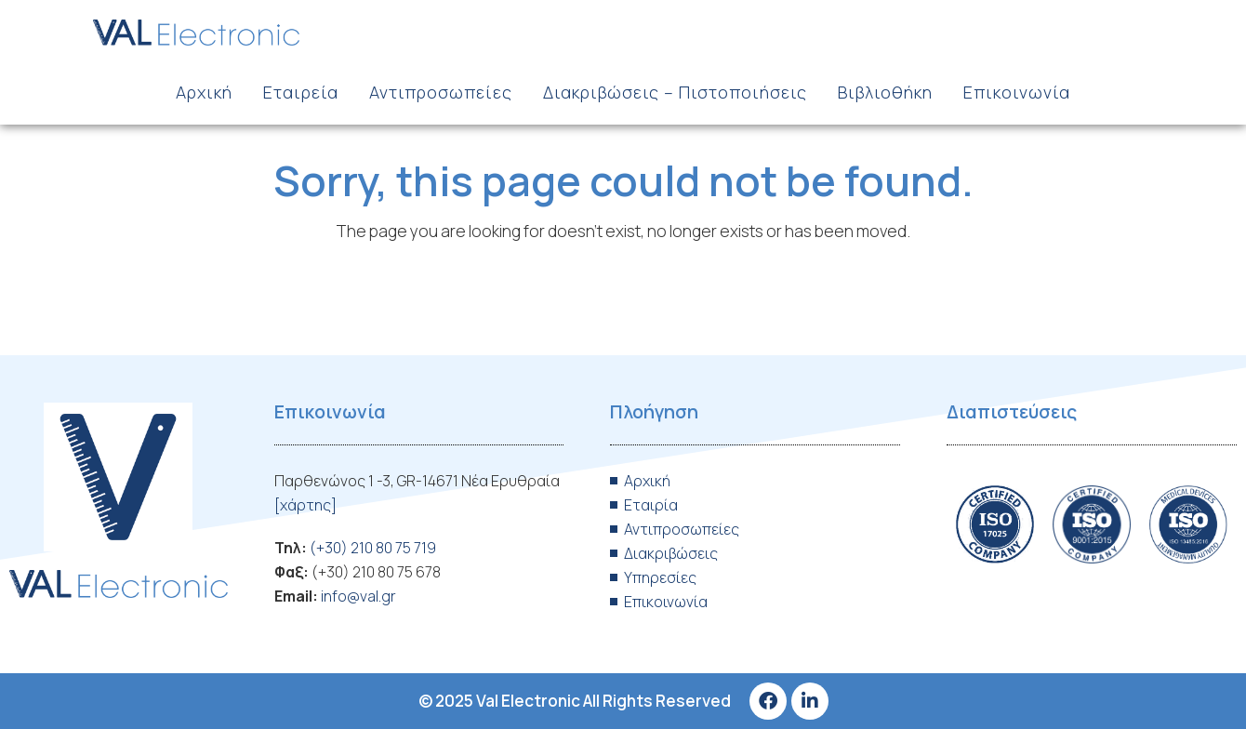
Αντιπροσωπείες (440, 92)
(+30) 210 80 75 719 (373, 547)
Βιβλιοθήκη (885, 92)
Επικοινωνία (1016, 92)
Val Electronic (528, 700)
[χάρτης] (305, 505)
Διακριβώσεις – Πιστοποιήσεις (675, 92)
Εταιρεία (300, 92)
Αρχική (204, 92)
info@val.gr (358, 596)
